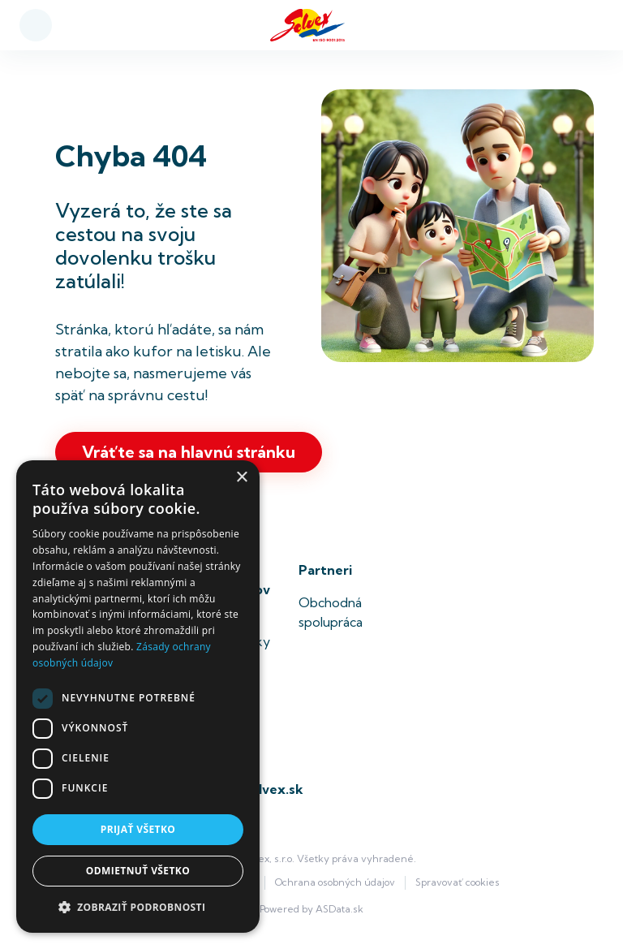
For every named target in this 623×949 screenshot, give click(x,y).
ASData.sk (339, 909)
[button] (137, 907)
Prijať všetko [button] (138, 829)
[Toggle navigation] (583, 26)
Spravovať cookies (457, 882)
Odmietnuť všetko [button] (138, 871)
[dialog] (138, 696)
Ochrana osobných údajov (335, 882)
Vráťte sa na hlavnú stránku (188, 452)
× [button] (241, 478)
